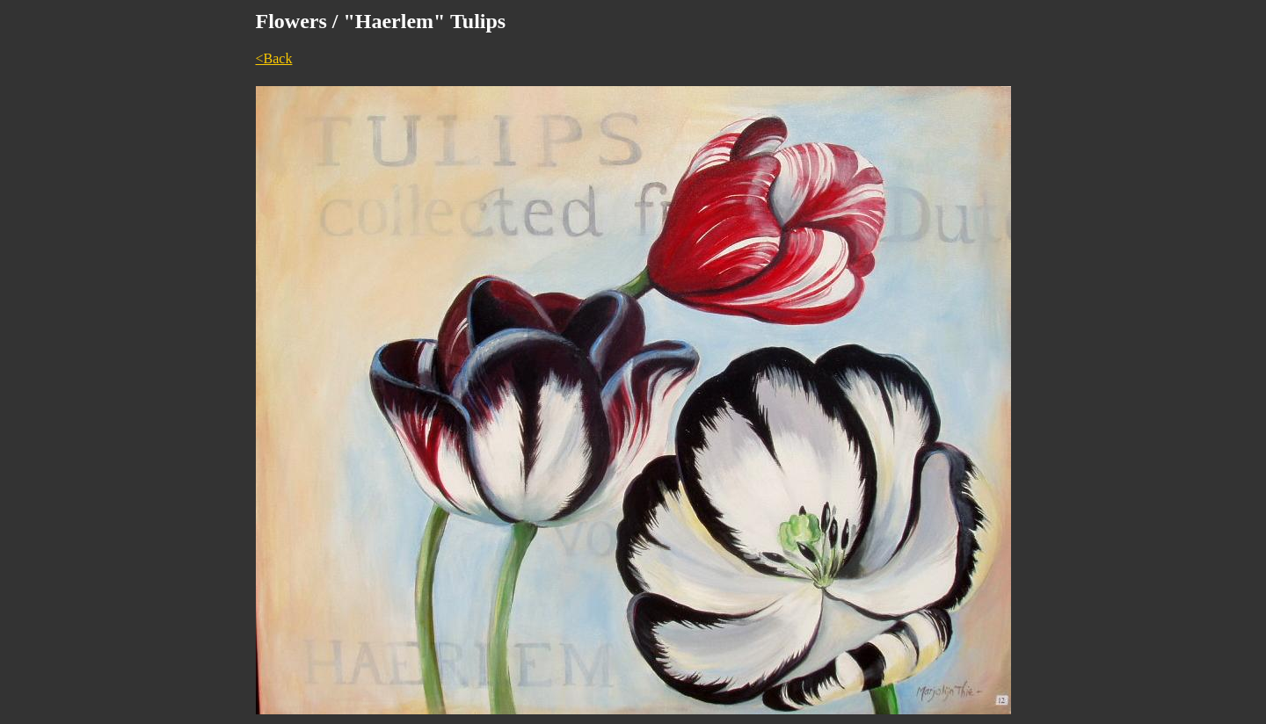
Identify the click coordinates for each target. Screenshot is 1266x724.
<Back (274, 58)
